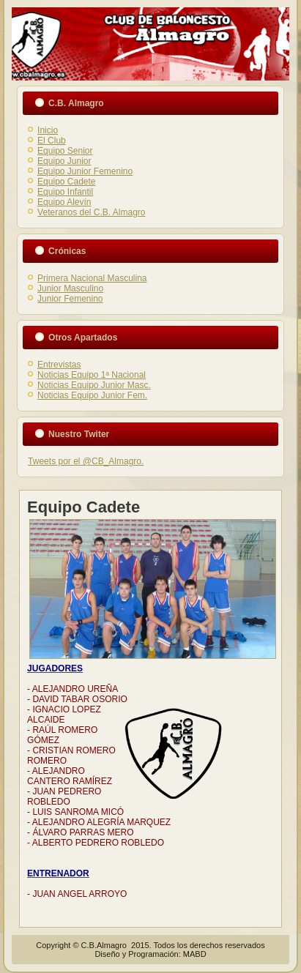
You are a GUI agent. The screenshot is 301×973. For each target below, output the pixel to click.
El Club (51, 140)
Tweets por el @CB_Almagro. (86, 461)
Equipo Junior (64, 161)
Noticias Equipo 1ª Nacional (91, 375)
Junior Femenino (70, 299)
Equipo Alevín (64, 202)
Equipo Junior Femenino (85, 171)
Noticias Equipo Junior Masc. (94, 385)
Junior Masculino (70, 288)
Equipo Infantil (65, 192)
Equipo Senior (64, 151)
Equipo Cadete (66, 181)
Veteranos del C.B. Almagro (91, 212)
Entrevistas (59, 364)
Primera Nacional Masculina (91, 278)
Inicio (47, 130)
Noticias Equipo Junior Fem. (92, 395)
